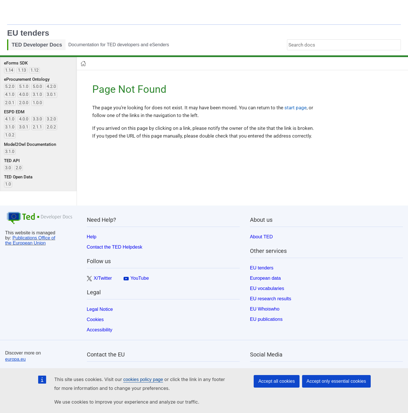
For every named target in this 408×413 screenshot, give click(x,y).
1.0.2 (9, 135)
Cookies (95, 319)
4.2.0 (51, 86)
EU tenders (28, 33)
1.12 (34, 70)
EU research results (270, 298)
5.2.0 (9, 86)
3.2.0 (51, 119)
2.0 (18, 167)
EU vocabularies (267, 288)
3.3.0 (37, 119)
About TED (261, 236)
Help (92, 236)
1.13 (22, 70)
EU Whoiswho (265, 308)
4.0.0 (23, 94)
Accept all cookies (276, 381)
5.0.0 (37, 86)
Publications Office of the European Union (30, 240)
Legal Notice (100, 309)
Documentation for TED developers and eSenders (118, 44)
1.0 (8, 184)
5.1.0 (23, 86)
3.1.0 (37, 94)
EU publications (266, 319)
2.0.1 (9, 102)
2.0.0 (23, 102)
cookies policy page (143, 379)
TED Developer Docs (37, 45)
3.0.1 (51, 94)
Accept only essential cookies (336, 381)
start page (295, 107)
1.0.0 (37, 102)
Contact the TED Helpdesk (114, 246)
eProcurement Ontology (27, 79)
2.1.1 (37, 127)
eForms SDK (16, 63)
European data (265, 278)
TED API (12, 160)
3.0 (8, 167)
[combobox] (344, 44)
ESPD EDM (14, 111)
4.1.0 (9, 94)
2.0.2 (51, 127)
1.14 (9, 70)
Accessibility (99, 329)
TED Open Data (18, 177)
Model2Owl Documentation (30, 144)
